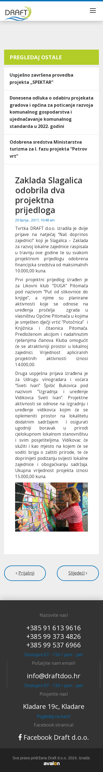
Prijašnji (26, 573)
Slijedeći (76, 573)
